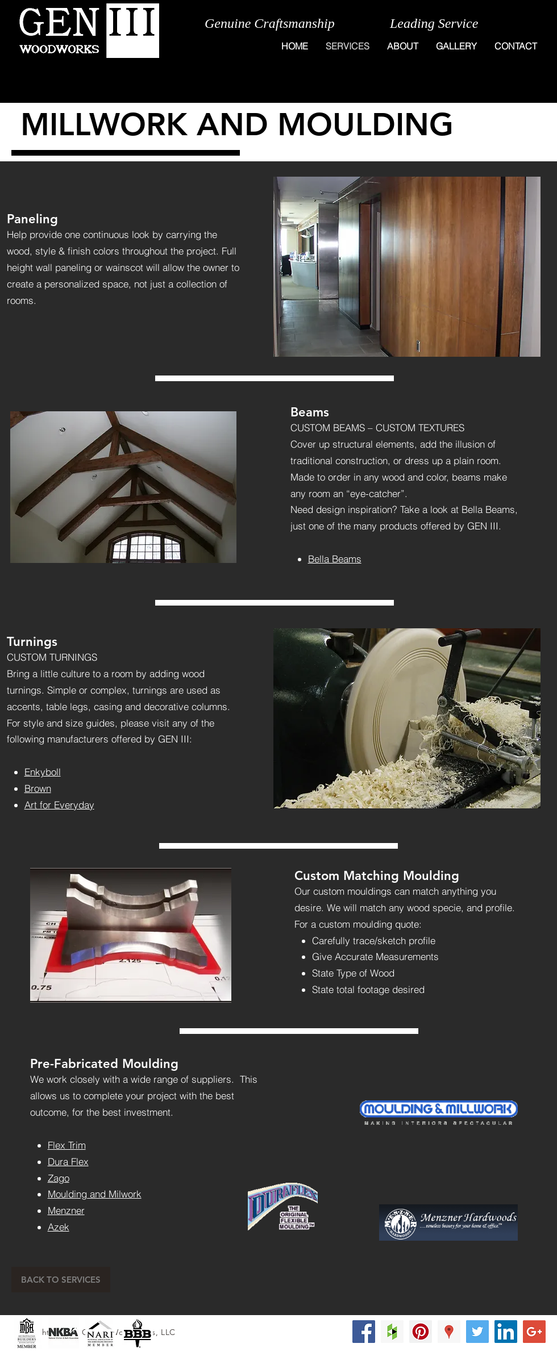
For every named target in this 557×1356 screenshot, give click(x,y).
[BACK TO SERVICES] (60, 1279)
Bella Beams (334, 559)
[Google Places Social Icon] (449, 1331)
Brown (37, 788)
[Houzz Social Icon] (392, 1331)
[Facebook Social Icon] (363, 1331)
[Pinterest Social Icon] (420, 1331)
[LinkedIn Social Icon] (505, 1331)
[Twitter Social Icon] (477, 1331)
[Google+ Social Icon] (534, 1331)
